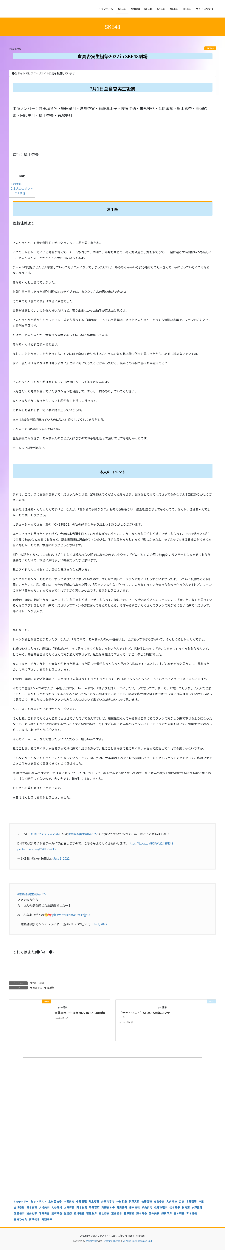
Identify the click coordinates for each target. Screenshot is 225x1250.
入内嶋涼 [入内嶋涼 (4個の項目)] (171, 1201)
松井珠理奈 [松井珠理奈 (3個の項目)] (161, 1207)
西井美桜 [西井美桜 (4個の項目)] (154, 1213)
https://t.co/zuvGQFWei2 (145, 843)
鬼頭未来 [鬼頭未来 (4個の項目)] (47, 1219)
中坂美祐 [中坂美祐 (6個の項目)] (69, 1201)
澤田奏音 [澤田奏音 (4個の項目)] (44, 1213)
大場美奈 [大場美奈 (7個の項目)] (44, 1207)
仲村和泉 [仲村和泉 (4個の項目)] (121, 1201)
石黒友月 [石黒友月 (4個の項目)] (91, 1213)
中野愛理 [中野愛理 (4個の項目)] (81, 1201)
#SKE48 (168, 843)
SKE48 (210, 48)
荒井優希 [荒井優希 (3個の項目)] (116, 1213)
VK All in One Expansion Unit (137, 1240)
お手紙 (16, 184)
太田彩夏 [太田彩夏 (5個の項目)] (69, 1207)
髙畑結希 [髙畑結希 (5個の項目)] (34, 1219)
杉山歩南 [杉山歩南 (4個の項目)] (147, 1207)
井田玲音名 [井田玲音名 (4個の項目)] (108, 1201)
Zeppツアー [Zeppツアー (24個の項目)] (21, 1201)
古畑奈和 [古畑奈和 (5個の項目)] (19, 1207)
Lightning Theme (111, 1240)
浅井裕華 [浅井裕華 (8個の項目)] (32, 1213)
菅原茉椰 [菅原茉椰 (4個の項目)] (129, 1213)
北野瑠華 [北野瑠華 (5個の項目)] (191, 1201)
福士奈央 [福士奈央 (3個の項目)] (104, 1213)
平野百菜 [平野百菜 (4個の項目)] (94, 1207)
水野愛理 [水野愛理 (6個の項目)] (197, 1207)
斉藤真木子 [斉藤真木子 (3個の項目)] (108, 1207)
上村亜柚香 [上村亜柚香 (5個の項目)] (55, 1201)
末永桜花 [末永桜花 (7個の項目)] (134, 1207)
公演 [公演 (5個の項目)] (181, 1201)
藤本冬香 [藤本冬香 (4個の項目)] (141, 1213)
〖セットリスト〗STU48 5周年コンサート (144, 1015)
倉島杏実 (37, 987)
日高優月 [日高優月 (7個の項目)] (122, 1207)
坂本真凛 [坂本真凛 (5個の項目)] (32, 1207)
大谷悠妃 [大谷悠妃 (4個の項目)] (56, 1207)
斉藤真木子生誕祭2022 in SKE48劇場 (80, 1013)
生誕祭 (50, 987)
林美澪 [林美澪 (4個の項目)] (186, 1207)
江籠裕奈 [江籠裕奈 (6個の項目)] (19, 1213)
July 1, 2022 (61, 858)
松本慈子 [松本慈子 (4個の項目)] (174, 1207)
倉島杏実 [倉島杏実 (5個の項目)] (159, 1201)
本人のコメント (22, 188)
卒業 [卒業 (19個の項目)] (201, 1201)
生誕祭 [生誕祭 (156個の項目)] (68, 1213)
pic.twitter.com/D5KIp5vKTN (37, 849)
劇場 (41, 983)
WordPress (91, 1240)
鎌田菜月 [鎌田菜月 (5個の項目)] (166, 1213)
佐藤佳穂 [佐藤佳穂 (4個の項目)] (146, 1201)
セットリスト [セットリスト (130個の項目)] (39, 1201)
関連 (20, 193)
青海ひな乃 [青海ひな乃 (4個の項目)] (20, 1219)
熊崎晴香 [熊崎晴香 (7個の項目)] (56, 1213)
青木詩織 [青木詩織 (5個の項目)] (191, 1213)
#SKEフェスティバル (45, 834)
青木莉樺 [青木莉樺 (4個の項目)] (179, 1213)
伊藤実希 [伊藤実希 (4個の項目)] (134, 1201)
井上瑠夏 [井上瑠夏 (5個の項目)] (94, 1201)
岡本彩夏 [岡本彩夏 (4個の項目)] (81, 1207)
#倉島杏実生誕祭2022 (82, 834)
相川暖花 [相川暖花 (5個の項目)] (79, 1213)
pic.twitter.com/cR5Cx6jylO (71, 914)
